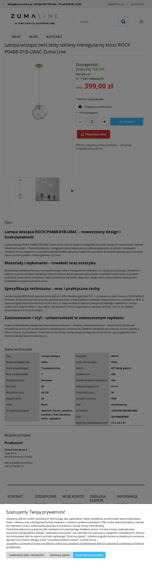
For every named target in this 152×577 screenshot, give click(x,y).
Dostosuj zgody (60, 555)
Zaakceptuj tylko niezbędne (26, 555)
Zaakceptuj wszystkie (89, 555)
